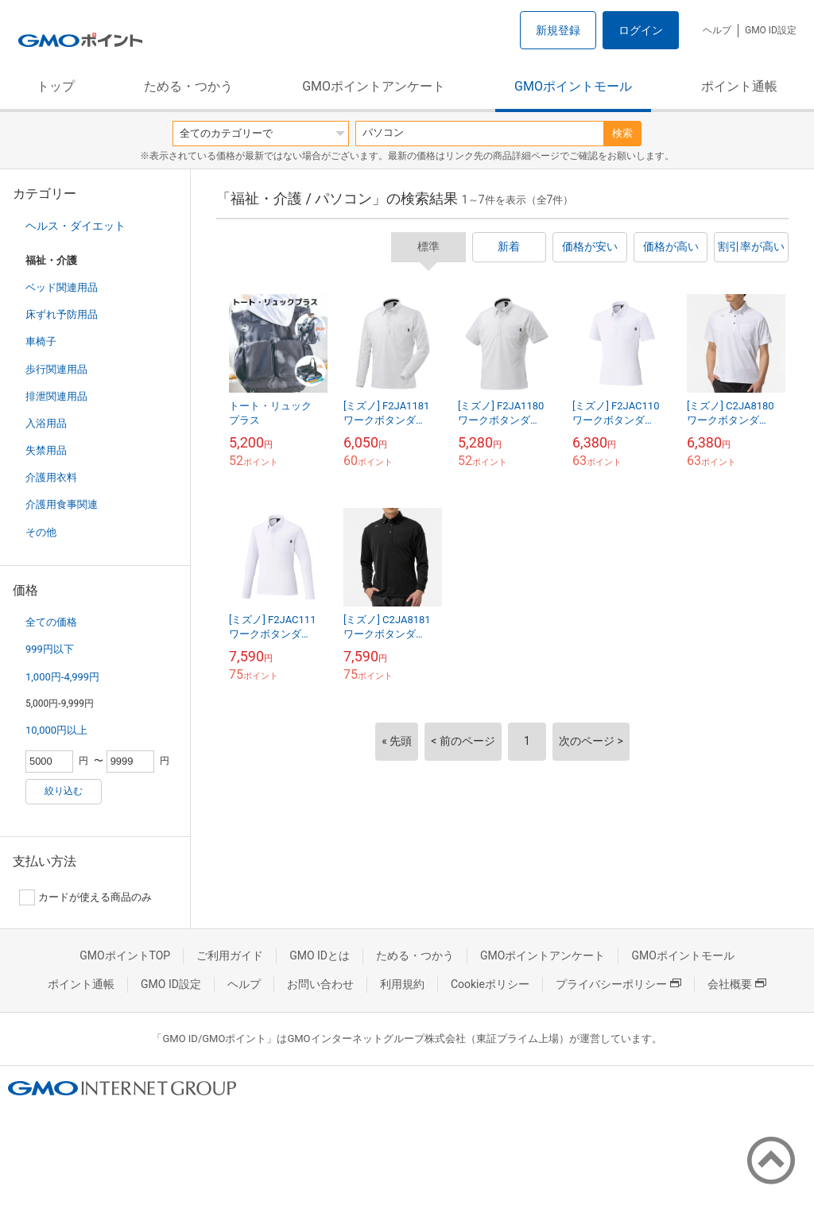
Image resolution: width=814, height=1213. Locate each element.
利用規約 (402, 984)
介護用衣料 (51, 477)
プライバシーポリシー (618, 984)
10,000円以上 (56, 730)
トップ (56, 86)
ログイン (640, 30)
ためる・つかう (188, 86)
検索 (622, 133)
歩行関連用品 (56, 369)
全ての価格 (51, 622)
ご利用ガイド (229, 955)
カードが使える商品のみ (85, 897)
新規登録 (558, 30)
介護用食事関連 (61, 504)
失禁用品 (46, 450)
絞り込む (64, 790)
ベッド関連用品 (61, 287)
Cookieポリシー (490, 984)
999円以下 (49, 649)
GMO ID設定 (771, 30)
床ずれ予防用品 (61, 314)
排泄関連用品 (56, 396)
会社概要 (736, 984)
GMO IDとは (319, 955)
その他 (40, 532)
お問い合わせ (320, 984)
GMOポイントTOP (124, 955)
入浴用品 (46, 423)
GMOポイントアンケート (373, 86)
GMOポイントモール (573, 86)
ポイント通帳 (739, 86)
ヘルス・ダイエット (75, 225)
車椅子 (40, 341)
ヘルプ (717, 30)
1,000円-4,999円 (62, 677)
